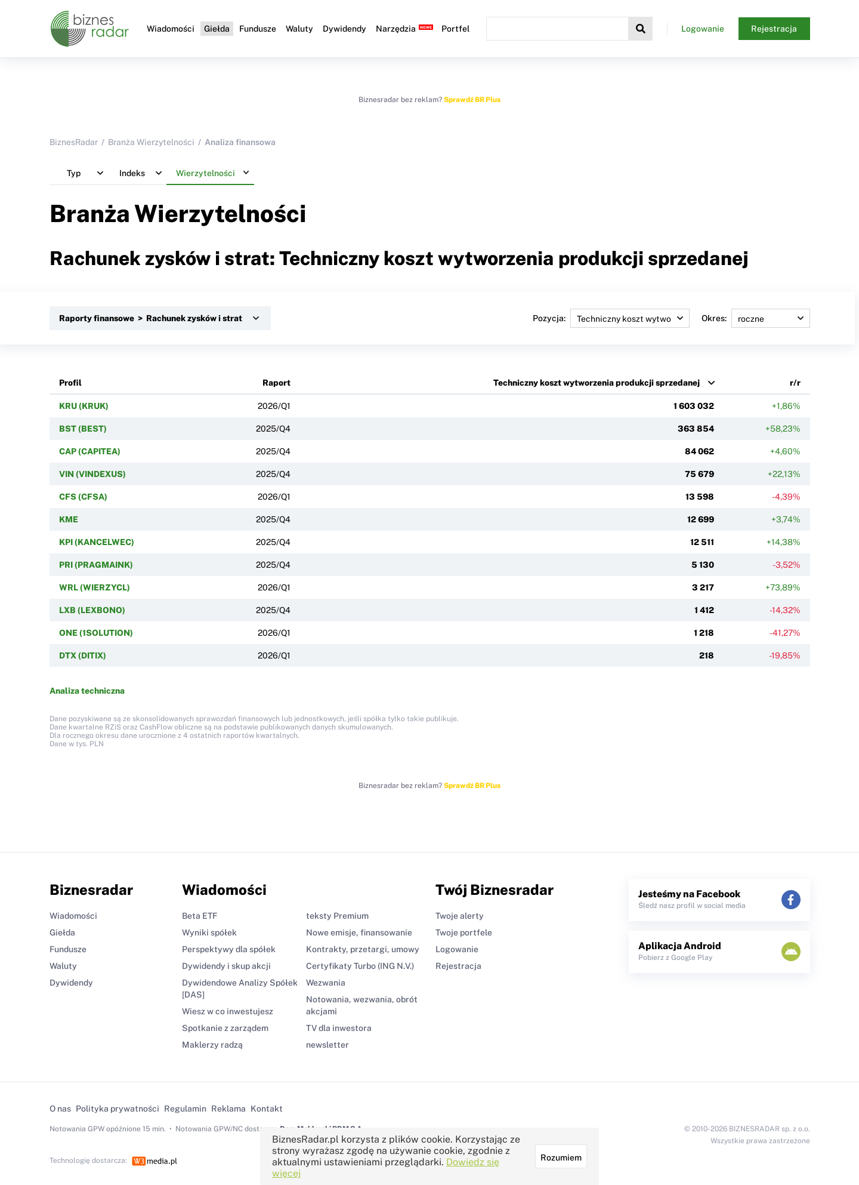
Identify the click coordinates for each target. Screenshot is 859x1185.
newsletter (327, 1044)
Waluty (299, 28)
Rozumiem (561, 1157)
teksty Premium (337, 916)
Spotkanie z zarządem (225, 1028)
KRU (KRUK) (84, 406)
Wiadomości (170, 28)
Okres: (756, 318)
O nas (60, 1108)
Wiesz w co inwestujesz (227, 1011)
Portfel (455, 28)
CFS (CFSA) (83, 496)
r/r (795, 382)
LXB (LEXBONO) (92, 610)
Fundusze (257, 28)
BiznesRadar (74, 142)
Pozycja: (611, 318)
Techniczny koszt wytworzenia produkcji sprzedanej (596, 382)
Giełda (217, 28)
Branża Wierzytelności (151, 142)
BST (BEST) (83, 428)
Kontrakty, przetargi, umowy (362, 949)
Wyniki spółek (209, 932)
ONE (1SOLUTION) (96, 633)
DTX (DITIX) (82, 655)
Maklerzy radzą (212, 1044)
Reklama (228, 1108)
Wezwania (325, 982)
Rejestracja (774, 28)
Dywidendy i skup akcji (226, 966)
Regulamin (185, 1108)
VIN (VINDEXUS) (92, 474)
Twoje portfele (463, 932)
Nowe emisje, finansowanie (359, 932)
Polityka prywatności (117, 1108)
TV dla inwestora (339, 1028)
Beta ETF (199, 916)
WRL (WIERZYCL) (94, 587)
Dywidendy (344, 28)
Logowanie (702, 28)
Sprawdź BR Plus (472, 100)
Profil (70, 382)
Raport (276, 382)
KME (68, 519)
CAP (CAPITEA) (89, 451)
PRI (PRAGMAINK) (96, 565)
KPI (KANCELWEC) (96, 542)
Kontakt (267, 1108)
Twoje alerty (459, 916)
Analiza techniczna (87, 690)
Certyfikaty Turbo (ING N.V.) (360, 966)
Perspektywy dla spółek (229, 949)
